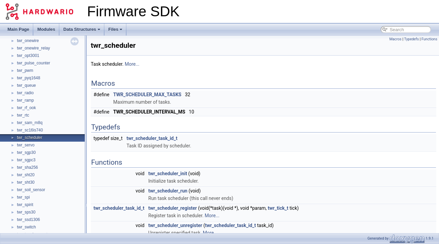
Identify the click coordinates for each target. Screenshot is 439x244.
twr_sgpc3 (26, 160)
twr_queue (26, 85)
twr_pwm (25, 70)
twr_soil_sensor (31, 189)
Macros (395, 39)
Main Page (18, 29)
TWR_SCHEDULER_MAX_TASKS (147, 94)
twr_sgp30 (26, 152)
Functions (429, 39)
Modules (46, 29)
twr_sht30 (26, 182)
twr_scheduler (29, 137)
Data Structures (81, 29)
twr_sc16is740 (30, 130)
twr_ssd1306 (28, 219)
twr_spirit (25, 204)
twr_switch (26, 227)
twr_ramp (25, 100)
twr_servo (26, 145)
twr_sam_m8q (29, 122)
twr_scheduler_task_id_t (151, 138)
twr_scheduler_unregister (175, 225)
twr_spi (23, 197)
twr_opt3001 (28, 55)
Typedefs (411, 39)
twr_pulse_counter (33, 63)
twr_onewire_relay (33, 48)
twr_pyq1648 (28, 78)
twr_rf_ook (26, 107)
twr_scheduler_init (167, 173)
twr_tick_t (278, 208)
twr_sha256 (27, 167)
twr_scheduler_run (167, 191)
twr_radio (25, 92)
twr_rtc (23, 115)
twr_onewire (28, 40)
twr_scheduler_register (172, 208)
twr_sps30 (26, 212)
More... (132, 64)
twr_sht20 (26, 174)
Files (115, 29)
